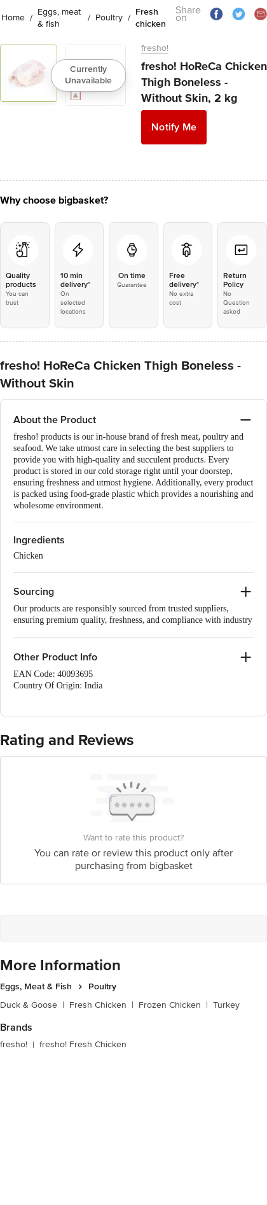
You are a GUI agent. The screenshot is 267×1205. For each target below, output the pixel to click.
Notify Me (173, 127)
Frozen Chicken (173, 1005)
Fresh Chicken (101, 1005)
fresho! (154, 48)
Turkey (226, 1005)
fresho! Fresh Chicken (83, 1044)
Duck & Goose (32, 1005)
